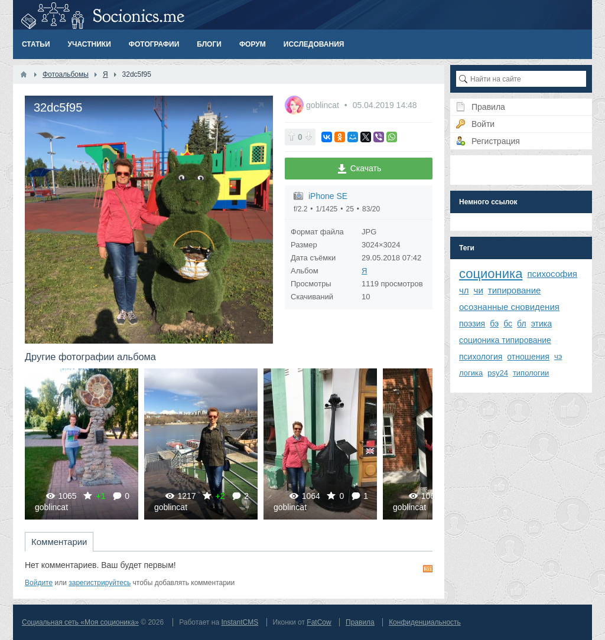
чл (464, 290)
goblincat (323, 105)
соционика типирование (505, 340)
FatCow (319, 622)
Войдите (39, 583)
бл (521, 323)
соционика (490, 273)
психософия (552, 274)
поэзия (472, 323)
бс (507, 323)
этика (541, 323)
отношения (528, 356)
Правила (360, 622)
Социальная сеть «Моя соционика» (80, 622)
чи (478, 290)
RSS (427, 568)
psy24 (497, 372)
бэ (494, 323)
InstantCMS (239, 622)
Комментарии (59, 542)
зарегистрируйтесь (100, 583)
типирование (514, 290)
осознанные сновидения (509, 307)
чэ (558, 356)
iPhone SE (327, 196)
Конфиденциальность (425, 622)
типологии (531, 372)
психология (480, 356)
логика (471, 372)
